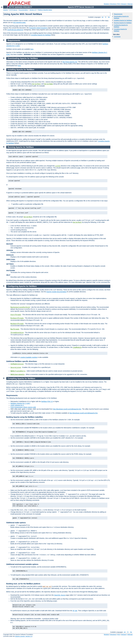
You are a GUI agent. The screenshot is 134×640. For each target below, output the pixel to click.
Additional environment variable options (22, 564)
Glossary (123, 4)
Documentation (23, 10)
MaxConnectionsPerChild (20, 307)
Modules (106, 4)
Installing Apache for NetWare (123, 20)
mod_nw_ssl (47, 586)
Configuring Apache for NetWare (22, 286)
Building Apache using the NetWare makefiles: (24, 417)
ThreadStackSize (17, 332)
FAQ (118, 4)
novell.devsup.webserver (15, 30)
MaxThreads (14, 329)
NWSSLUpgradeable (17, 374)
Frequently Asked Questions (38, 28)
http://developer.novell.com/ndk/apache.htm (67, 409)
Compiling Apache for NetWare (41, 35)
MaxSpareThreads (17, 324)
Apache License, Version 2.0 (23, 636)
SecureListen (15, 367)
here (31, 49)
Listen (57, 166)
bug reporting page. (19, 22)
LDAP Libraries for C (17, 405)
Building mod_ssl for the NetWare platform (23, 584)
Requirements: (12, 395)
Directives (113, 4)
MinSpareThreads (17, 318)
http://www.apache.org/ (69, 62)
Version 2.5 (33, 10)
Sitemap (130, 4)
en (102, 17)
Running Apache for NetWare (123, 23)
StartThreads (15, 315)
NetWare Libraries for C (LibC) (20, 403)
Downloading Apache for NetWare (23, 58)
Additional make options (16, 523)
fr (106, 17)
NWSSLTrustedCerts (17, 371)
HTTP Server (13, 10)
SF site (75, 610)
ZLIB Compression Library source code (23, 407)
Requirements (118, 14)
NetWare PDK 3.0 (47, 401)
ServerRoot (36, 84)
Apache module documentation (56, 292)
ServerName (48, 84)
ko (109, 17)
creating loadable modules (28, 357)
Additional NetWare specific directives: (21, 361)
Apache (5, 10)
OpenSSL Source (59, 595)
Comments (117, 36)
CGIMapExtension (17, 364)
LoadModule (77, 347)
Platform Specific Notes (45, 10)
